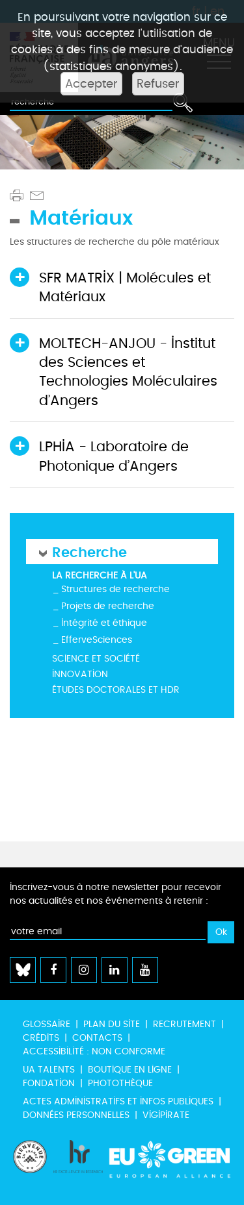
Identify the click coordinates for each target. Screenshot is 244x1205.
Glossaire (46, 1024)
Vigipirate (165, 1115)
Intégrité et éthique (104, 623)
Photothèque (120, 1083)
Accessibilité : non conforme (94, 1051)
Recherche (89, 551)
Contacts (97, 1038)
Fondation (49, 1083)
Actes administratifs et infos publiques (118, 1101)
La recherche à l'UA (99, 575)
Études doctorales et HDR (116, 690)
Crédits (41, 1038)
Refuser (158, 84)
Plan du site (111, 1024)
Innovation (80, 674)
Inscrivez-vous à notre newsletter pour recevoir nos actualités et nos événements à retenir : (115, 894)
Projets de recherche (107, 606)
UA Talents (49, 1069)
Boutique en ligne (130, 1069)
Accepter (91, 84)
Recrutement (184, 1024)
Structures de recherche (115, 589)
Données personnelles (76, 1115)
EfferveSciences (96, 640)
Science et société (96, 658)
